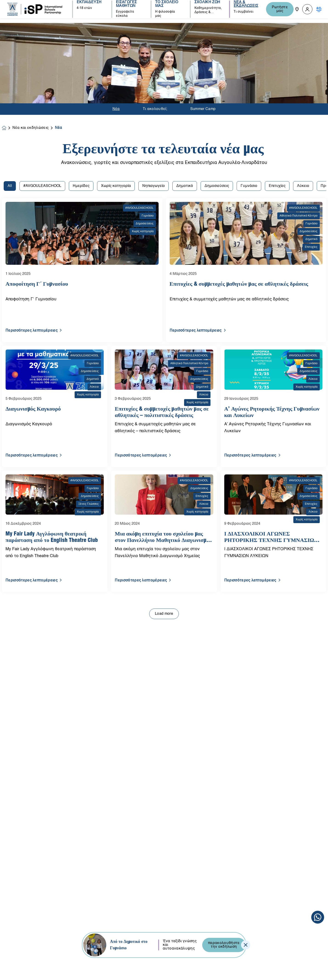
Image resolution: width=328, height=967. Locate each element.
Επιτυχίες (277, 71)
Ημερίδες (81, 71)
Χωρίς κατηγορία (116, 71)
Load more (164, 499)
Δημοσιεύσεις (217, 71)
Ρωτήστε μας (278, 9)
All (10, 71)
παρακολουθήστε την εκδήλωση (224, 945)
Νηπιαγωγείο (153, 71)
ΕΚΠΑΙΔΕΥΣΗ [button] (88, 7)
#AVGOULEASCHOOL (42, 71)
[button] (307, 9)
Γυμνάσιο (249, 71)
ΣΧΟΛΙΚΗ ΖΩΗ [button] (206, 7)
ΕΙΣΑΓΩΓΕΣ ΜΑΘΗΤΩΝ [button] (125, 9)
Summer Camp (203, 28)
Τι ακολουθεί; (155, 28)
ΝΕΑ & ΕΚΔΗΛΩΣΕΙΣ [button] (243, 9)
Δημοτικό (184, 71)
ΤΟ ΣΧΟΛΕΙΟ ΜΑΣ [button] (165, 9)
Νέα (116, 28)
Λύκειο (303, 71)
